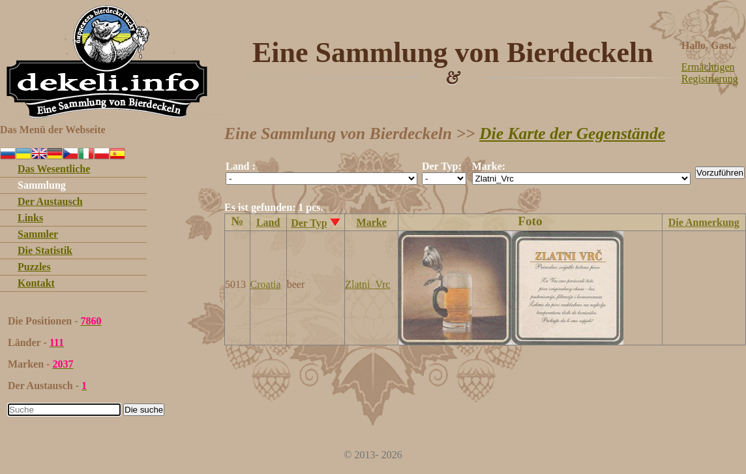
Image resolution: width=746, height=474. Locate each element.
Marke (372, 222)
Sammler (38, 234)
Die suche (144, 410)
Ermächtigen (708, 66)
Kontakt (36, 283)
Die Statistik (45, 250)
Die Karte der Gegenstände (572, 133)
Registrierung (709, 78)
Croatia (265, 284)
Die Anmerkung (703, 222)
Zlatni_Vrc (367, 284)
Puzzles (34, 266)
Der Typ (309, 223)
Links (30, 217)
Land (268, 222)
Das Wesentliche (54, 168)
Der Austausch (50, 201)
